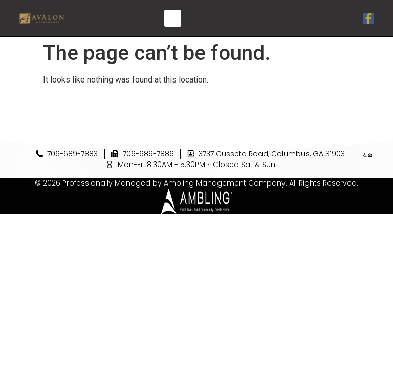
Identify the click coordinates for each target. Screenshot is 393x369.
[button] (172, 18)
